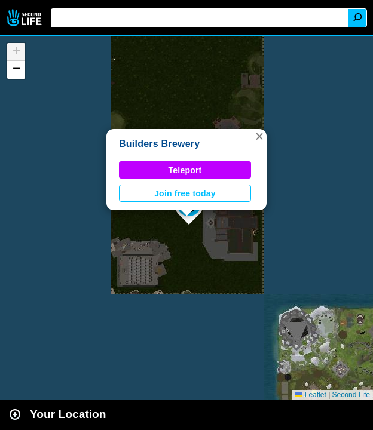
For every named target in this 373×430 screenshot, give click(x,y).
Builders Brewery (159, 144)
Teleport (185, 170)
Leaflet (310, 395)
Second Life (25, 17)
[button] (259, 136)
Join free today (185, 193)
